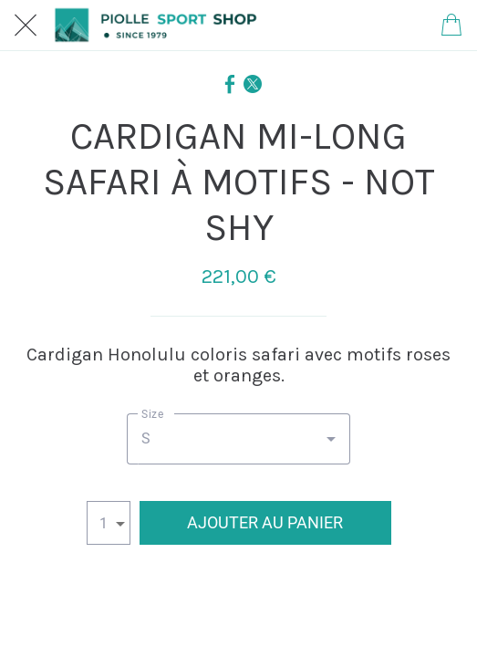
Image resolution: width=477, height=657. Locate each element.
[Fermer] (25, 25)
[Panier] (451, 25)
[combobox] (238, 439)
